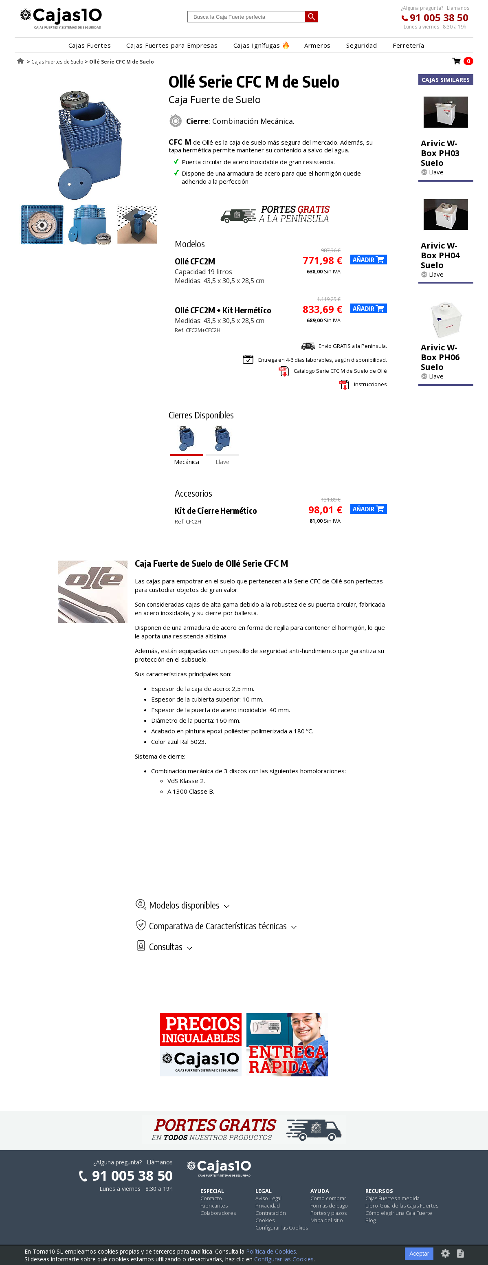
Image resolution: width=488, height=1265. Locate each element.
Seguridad (361, 45)
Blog (370, 1220)
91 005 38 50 (439, 17)
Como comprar (328, 1198)
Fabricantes (214, 1205)
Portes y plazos (328, 1213)
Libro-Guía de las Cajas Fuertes (401, 1205)
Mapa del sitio (326, 1220)
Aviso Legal (268, 1198)
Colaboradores (218, 1213)
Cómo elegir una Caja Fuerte (398, 1213)
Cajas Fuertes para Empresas (172, 45)
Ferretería (408, 45)
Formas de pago (329, 1205)
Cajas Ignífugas (261, 45)
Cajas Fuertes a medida (392, 1198)
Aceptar (419, 1253)
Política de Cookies (271, 1251)
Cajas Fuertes (89, 45)
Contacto (211, 1198)
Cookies (265, 1220)
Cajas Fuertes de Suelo (57, 61)
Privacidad (267, 1205)
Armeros (317, 45)
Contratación (270, 1213)
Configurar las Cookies (281, 1227)
